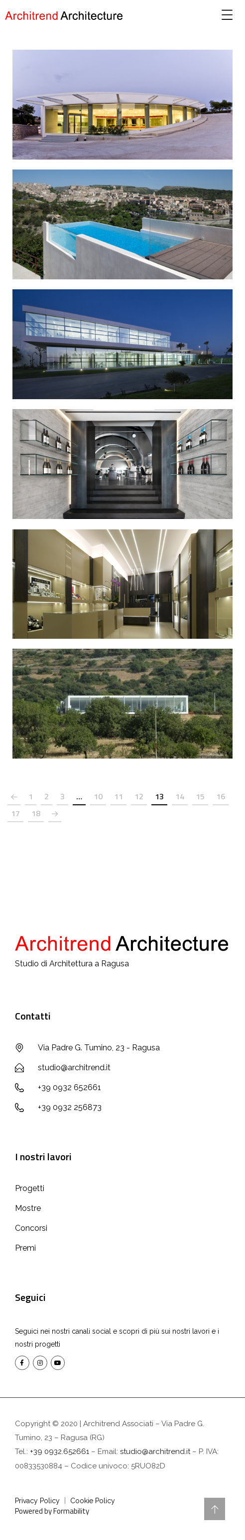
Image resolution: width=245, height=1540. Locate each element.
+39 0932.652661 (59, 1451)
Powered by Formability (52, 1511)
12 (138, 796)
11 (118, 796)
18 (35, 813)
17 (15, 813)
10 (98, 796)
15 (200, 796)
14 (179, 796)
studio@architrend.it (155, 1451)
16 (220, 796)
